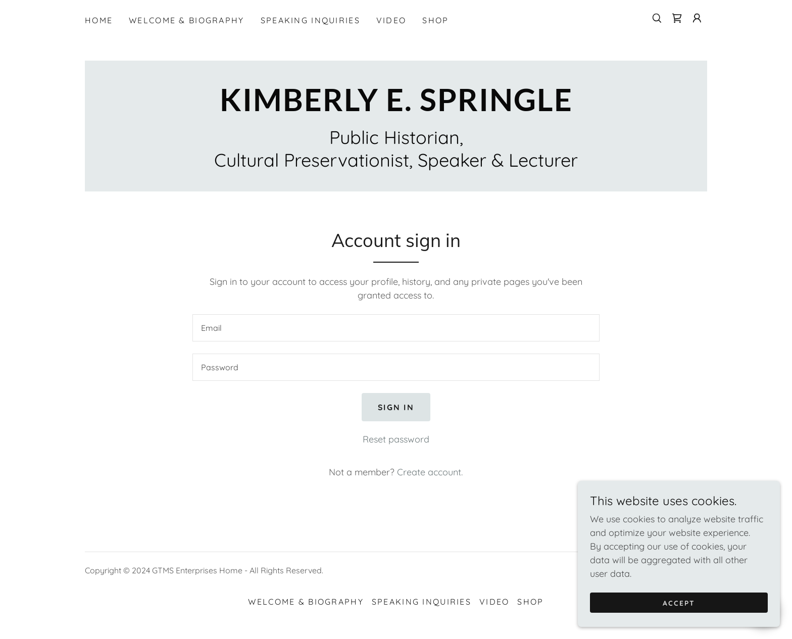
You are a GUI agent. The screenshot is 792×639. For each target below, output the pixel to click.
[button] (697, 18)
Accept (679, 602)
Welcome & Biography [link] (186, 20)
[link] (677, 18)
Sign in (395, 407)
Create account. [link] (430, 472)
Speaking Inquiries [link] (310, 20)
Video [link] (391, 20)
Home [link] (99, 20)
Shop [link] (435, 20)
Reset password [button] (396, 439)
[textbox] (395, 327)
